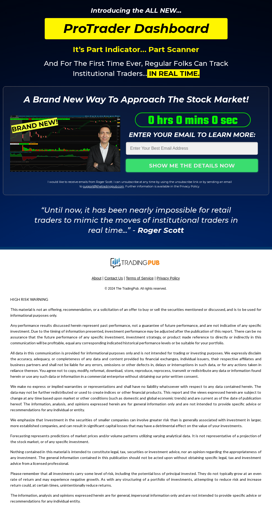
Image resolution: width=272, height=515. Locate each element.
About (96, 278)
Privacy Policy (168, 278)
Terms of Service (140, 278)
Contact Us (113, 278)
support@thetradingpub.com (103, 186)
